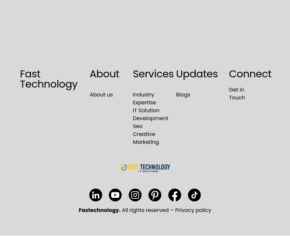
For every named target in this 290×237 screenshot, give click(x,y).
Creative (144, 134)
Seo (138, 126)
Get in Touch (237, 93)
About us (101, 94)
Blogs (183, 94)
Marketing (146, 142)
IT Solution (146, 110)
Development (150, 118)
